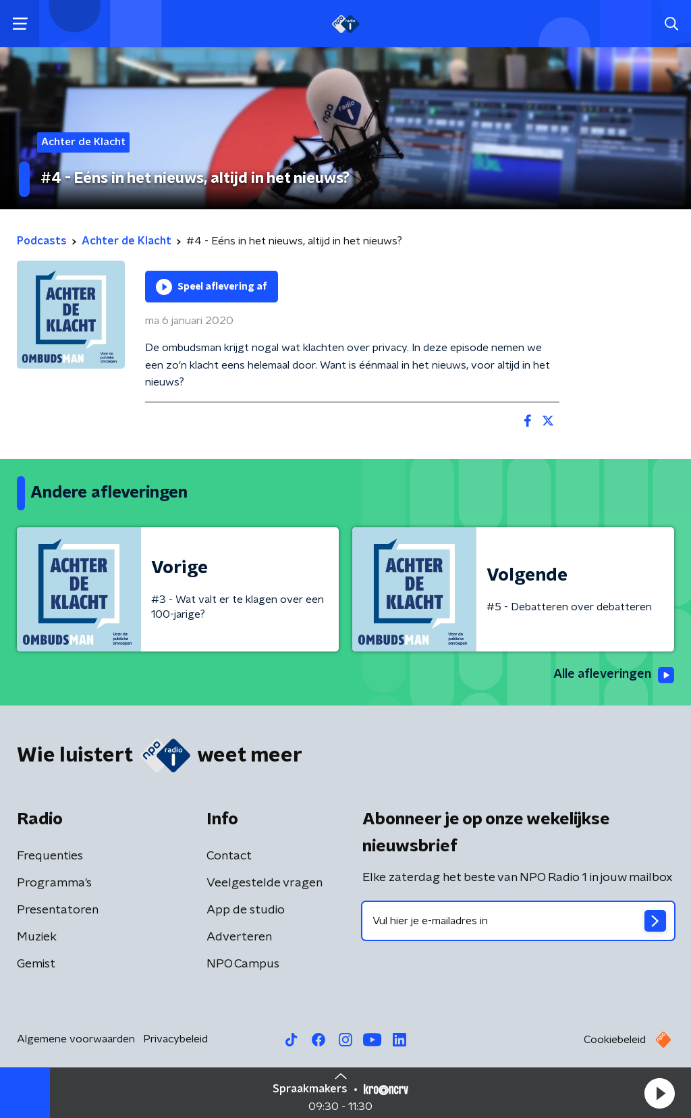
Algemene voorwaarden (76, 1039)
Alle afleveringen (613, 675)
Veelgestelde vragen (264, 883)
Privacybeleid (175, 1039)
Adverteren (239, 937)
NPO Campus (242, 964)
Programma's (54, 883)
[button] (659, 1093)
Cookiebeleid (615, 1039)
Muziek (37, 937)
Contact (229, 856)
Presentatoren (58, 910)
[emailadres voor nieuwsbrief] (518, 921)
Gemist (36, 964)
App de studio (245, 910)
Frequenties (50, 856)
